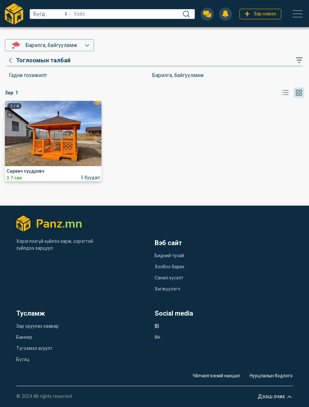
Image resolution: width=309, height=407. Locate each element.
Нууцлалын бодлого (271, 375)
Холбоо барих (169, 266)
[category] (38, 60)
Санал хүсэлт (169, 277)
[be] (157, 336)
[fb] (157, 325)
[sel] (50, 14)
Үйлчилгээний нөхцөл (216, 375)
